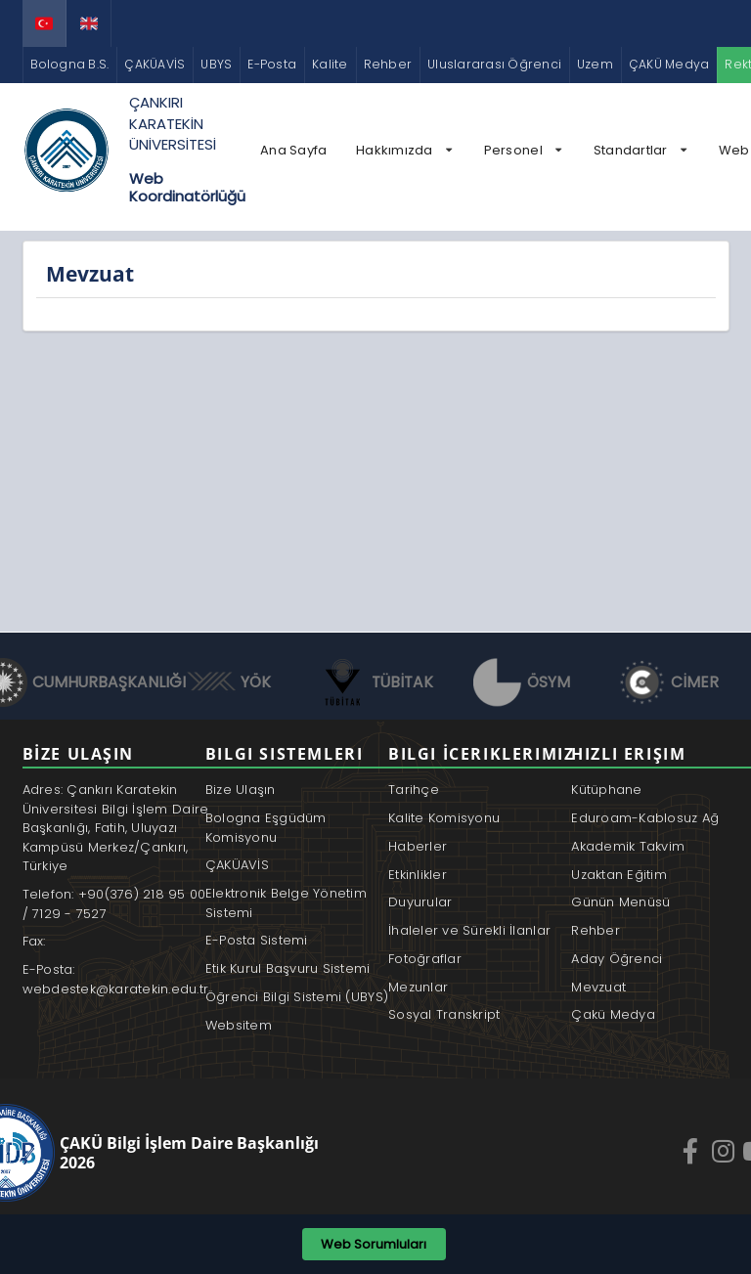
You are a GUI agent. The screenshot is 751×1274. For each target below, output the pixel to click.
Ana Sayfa (293, 150)
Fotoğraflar (425, 958)
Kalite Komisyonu (444, 818)
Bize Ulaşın (240, 789)
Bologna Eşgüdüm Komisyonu (266, 828)
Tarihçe (413, 789)
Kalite (329, 64)
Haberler (417, 846)
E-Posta (271, 64)
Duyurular (420, 902)
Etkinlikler (417, 874)
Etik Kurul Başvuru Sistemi (288, 968)
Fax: (34, 941)
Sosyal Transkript (444, 1014)
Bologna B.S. (70, 64)
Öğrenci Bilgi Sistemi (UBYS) (296, 997)
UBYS (216, 64)
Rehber (388, 64)
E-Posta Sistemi (256, 940)
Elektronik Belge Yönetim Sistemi (286, 903)
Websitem (238, 1025)
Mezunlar (418, 987)
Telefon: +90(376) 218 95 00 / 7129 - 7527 (114, 904)
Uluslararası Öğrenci (494, 64)
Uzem (595, 64)
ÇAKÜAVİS (154, 64)
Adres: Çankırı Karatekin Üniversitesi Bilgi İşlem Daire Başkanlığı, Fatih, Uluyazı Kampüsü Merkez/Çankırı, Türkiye (115, 827)
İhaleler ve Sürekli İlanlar (469, 930)
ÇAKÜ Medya (669, 64)
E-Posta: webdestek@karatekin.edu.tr (115, 979)
